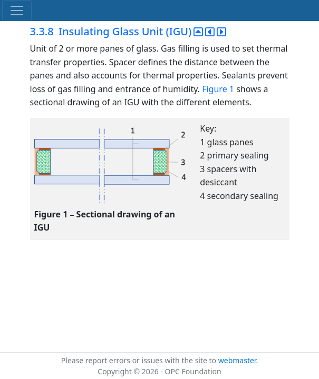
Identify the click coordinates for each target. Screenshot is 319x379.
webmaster (237, 360)
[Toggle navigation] (17, 10)
